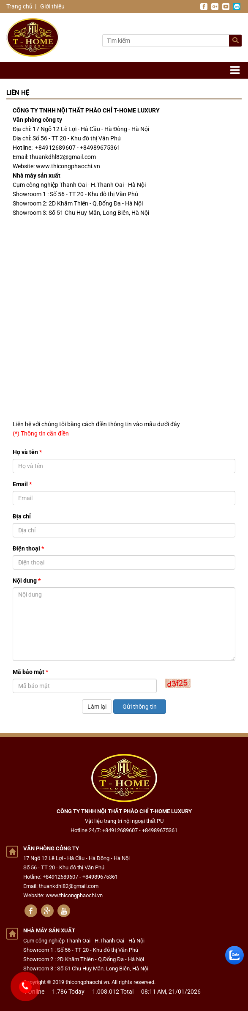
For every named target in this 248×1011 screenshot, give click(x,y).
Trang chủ (19, 6)
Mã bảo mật (30, 672)
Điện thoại (28, 548)
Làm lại (96, 706)
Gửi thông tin (140, 706)
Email (22, 484)
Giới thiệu (52, 6)
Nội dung (27, 580)
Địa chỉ (22, 516)
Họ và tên (27, 452)
